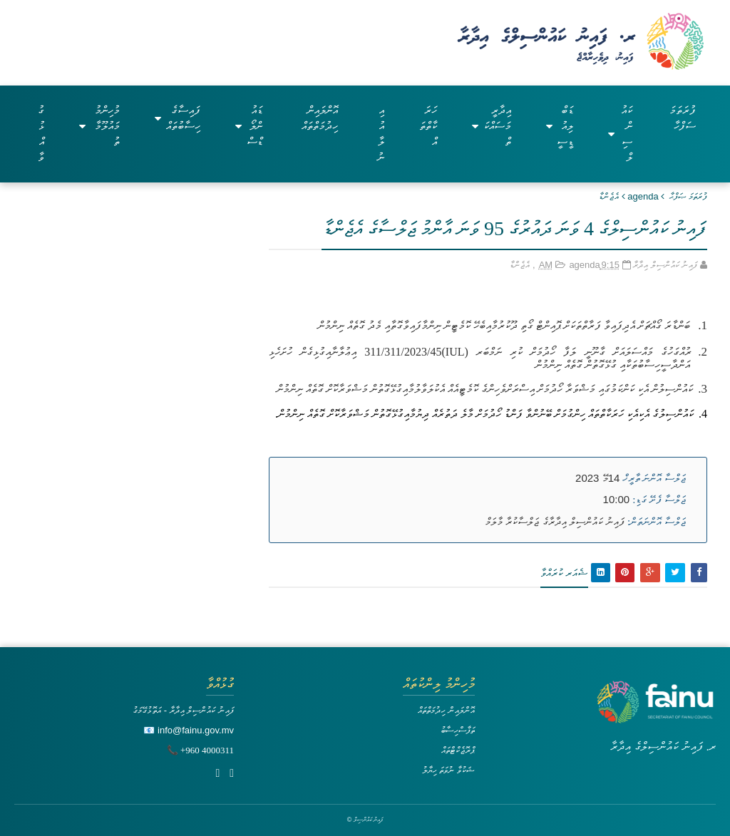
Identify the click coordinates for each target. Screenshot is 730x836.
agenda (642, 196)
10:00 (616, 499)
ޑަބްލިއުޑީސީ (560, 126)
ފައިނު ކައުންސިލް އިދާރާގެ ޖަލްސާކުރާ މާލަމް (554, 521)
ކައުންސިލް (620, 133)
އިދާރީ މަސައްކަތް (491, 126)
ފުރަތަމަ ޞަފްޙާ (688, 196)
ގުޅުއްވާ (41, 133)
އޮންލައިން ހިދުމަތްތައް (320, 118)
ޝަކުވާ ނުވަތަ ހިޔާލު (448, 770)
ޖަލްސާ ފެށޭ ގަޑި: (659, 499)
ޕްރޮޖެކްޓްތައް (458, 750)
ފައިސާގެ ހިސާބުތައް (177, 118)
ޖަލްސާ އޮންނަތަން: (656, 521)
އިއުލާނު (380, 133)
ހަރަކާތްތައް (428, 126)
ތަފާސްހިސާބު (458, 730)
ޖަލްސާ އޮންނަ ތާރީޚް (655, 478)
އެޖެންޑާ (609, 196)
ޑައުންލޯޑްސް (248, 126)
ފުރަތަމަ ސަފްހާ (682, 118)
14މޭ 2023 (597, 478)
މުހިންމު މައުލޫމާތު (99, 126)
